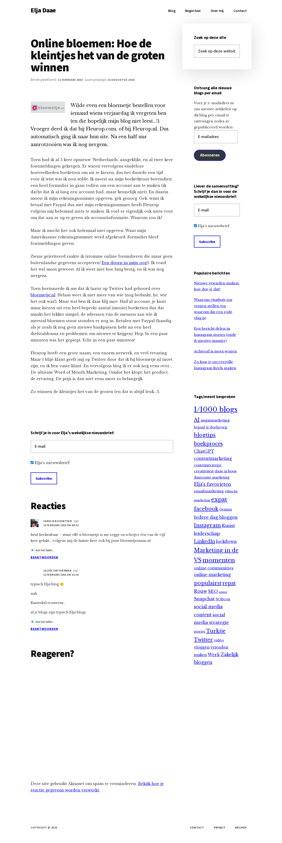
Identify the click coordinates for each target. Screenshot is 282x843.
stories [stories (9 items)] (199, 632)
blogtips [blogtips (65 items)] (205, 435)
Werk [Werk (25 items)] (214, 654)
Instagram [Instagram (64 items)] (207, 525)
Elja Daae (43, 10)
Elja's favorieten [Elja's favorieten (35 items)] (212, 484)
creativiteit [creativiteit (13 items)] (204, 471)
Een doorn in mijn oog (124, 262)
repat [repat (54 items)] (229, 583)
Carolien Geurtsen (57, 521)
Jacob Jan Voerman (57, 570)
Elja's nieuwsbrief (52, 462)
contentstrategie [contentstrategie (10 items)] (208, 465)
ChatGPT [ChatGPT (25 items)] (204, 451)
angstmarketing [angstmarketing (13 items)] (215, 420)
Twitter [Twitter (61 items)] (203, 640)
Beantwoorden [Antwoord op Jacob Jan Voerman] (44, 629)
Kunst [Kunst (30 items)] (228, 525)
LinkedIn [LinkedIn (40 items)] (204, 541)
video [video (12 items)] (219, 640)
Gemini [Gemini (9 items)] (225, 509)
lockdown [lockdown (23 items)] (226, 541)
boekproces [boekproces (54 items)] (208, 444)
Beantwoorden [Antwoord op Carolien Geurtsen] (44, 557)
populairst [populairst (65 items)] (208, 583)
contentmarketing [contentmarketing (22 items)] (213, 458)
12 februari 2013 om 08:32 (60, 525)
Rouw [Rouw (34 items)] (200, 591)
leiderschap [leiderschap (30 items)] (207, 533)
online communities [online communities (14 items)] (213, 568)
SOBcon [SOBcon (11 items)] (223, 599)
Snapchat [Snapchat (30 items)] (204, 598)
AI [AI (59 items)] (197, 420)
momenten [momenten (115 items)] (218, 560)
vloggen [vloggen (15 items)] (202, 647)
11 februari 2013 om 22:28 (60, 574)
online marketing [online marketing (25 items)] (212, 574)
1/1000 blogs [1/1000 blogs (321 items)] (215, 409)
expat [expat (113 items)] (219, 499)
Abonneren (209, 155)
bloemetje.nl (43, 295)
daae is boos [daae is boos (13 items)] (225, 471)
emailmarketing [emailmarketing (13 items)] (209, 491)
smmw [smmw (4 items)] (223, 592)
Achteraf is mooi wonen (215, 351)
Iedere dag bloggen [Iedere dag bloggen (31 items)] (216, 517)
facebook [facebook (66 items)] (206, 508)
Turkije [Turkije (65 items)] (216, 631)
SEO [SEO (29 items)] (213, 591)
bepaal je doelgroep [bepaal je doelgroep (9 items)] (210, 427)
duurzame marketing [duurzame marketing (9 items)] (212, 477)
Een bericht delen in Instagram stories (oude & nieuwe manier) (215, 334)
